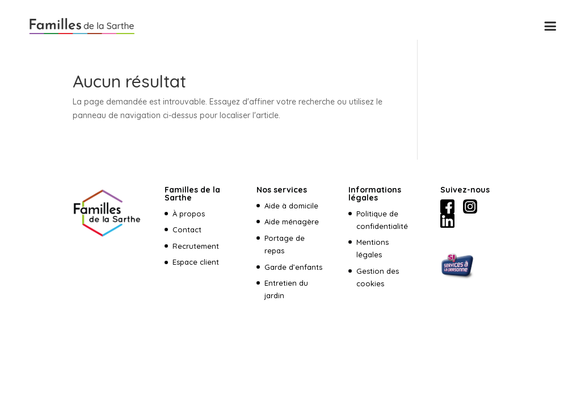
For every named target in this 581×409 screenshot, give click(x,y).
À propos (188, 213)
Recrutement (195, 246)
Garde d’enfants (293, 267)
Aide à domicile (291, 205)
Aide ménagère (291, 221)
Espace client (196, 261)
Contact (186, 229)
